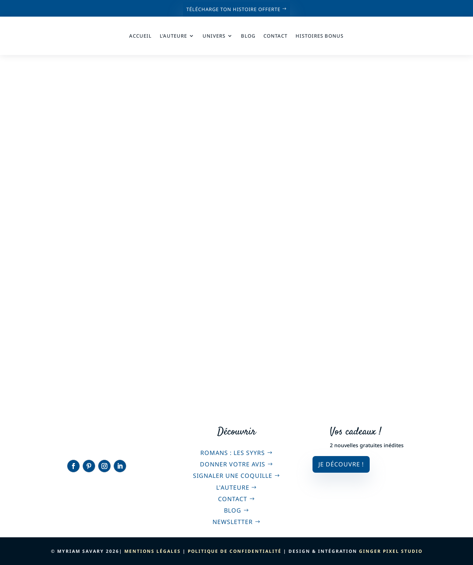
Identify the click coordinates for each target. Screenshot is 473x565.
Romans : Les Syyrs (232, 453)
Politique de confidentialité (235, 551)
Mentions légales (152, 551)
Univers (214, 35)
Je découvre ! (341, 464)
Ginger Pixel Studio (390, 551)
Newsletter (233, 522)
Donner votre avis (232, 464)
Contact (275, 35)
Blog (248, 35)
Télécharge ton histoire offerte (233, 9)
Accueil (140, 35)
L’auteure (173, 35)
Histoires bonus (319, 35)
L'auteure (232, 487)
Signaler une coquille (232, 476)
